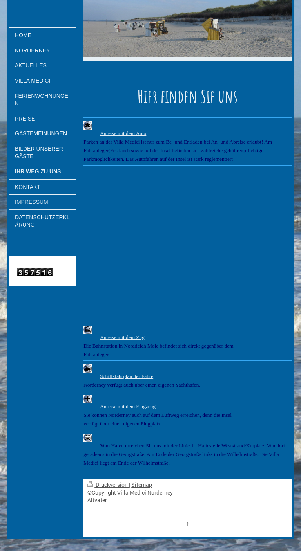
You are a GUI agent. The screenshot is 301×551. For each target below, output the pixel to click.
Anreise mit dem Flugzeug (128, 406)
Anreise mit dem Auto (123, 133)
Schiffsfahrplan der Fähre (126, 376)
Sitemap (141, 484)
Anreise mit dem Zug (122, 337)
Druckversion (108, 484)
